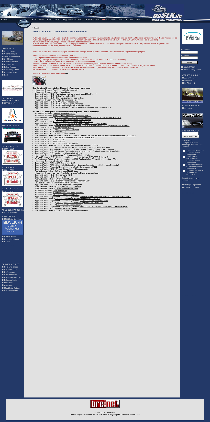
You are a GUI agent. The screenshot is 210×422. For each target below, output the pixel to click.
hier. (67, 73)
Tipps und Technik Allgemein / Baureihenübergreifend (56, 149)
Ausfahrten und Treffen (44, 118)
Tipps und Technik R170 (44, 96)
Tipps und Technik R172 (44, 129)
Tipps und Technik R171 (44, 94)
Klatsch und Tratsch (43, 90)
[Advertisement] (12, 254)
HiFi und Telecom (42, 157)
